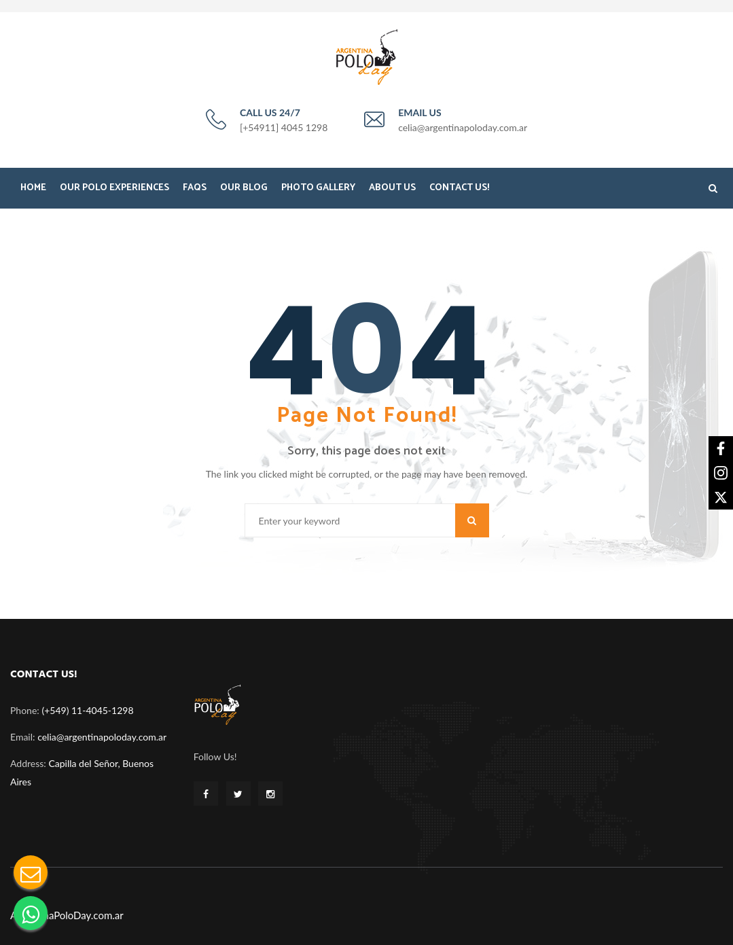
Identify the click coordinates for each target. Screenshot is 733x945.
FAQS (195, 188)
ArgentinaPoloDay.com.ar (67, 915)
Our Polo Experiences (114, 188)
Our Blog (244, 188)
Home (33, 188)
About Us (392, 188)
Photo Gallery (318, 188)
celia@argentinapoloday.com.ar (101, 737)
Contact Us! (459, 188)
